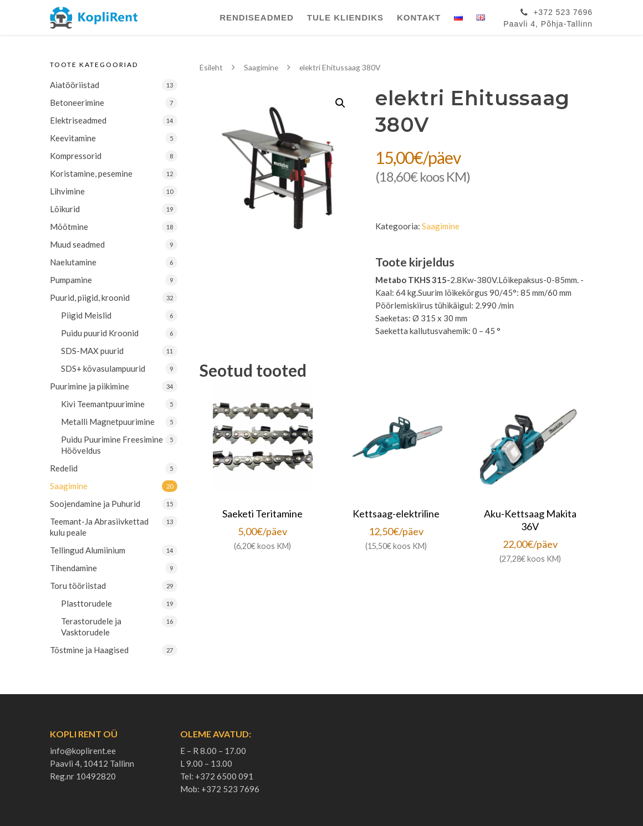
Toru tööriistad (78, 586)
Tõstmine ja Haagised (89, 650)
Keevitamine (73, 138)
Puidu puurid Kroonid (100, 333)
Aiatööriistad (74, 85)
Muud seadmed (77, 244)
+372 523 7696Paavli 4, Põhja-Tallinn (548, 16)
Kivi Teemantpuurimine (103, 404)
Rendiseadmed (257, 17)
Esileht (211, 67)
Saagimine (69, 486)
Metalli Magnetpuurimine (108, 422)
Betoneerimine (77, 102)
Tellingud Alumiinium (87, 550)
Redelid (64, 468)
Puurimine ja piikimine (89, 386)
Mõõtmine (69, 227)
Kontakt (419, 17)
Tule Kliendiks (345, 17)
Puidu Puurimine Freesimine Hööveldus (112, 444)
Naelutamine (73, 262)
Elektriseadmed (78, 120)
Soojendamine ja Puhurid (95, 504)
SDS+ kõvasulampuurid (103, 368)
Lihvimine (67, 191)
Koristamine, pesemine (91, 173)
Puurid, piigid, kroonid (90, 297)
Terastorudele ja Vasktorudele (91, 626)
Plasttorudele (86, 603)
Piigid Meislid (86, 315)
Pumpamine (71, 280)
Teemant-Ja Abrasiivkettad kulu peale (99, 526)
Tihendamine (73, 568)
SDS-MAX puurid (92, 351)
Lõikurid (65, 209)
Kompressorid (75, 156)
